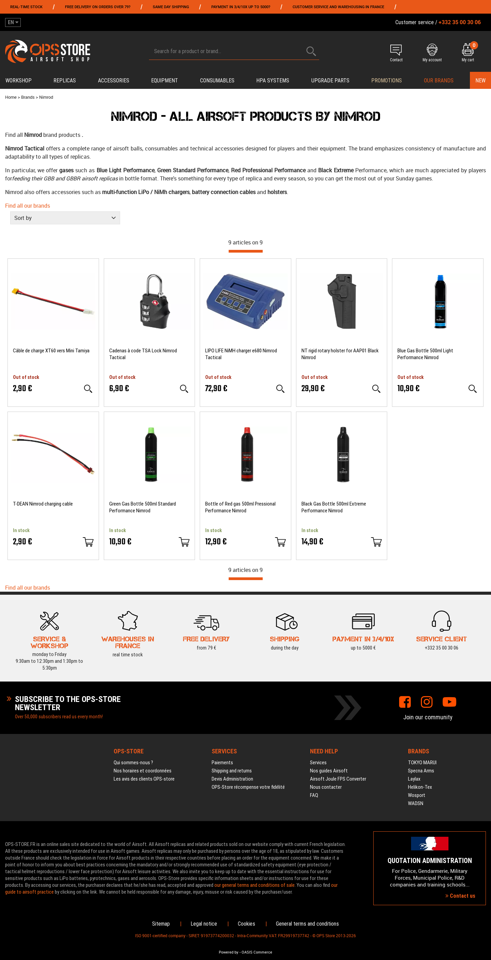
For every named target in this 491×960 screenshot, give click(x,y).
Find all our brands (27, 205)
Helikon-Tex (420, 787)
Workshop (18, 80)
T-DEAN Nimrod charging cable (43, 504)
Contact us (460, 896)
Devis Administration (232, 779)
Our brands (439, 80)
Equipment (164, 80)
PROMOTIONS (386, 80)
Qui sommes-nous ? (133, 762)
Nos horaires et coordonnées (142, 771)
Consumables (217, 80)
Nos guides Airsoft (329, 771)
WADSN (415, 803)
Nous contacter (326, 787)
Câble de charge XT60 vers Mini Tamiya (51, 351)
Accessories (113, 80)
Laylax (414, 779)
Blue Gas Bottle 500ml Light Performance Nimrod (425, 354)
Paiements (222, 762)
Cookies (246, 924)
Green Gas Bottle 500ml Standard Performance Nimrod (142, 507)
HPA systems (272, 80)
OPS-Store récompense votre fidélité (248, 787)
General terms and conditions (307, 924)
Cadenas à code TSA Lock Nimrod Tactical (143, 354)
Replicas (64, 80)
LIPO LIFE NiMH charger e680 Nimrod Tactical (241, 354)
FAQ (314, 795)
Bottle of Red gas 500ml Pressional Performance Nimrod (240, 507)
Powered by (229, 952)
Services (318, 762)
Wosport (416, 795)
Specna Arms (421, 771)
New (480, 80)
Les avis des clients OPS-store (144, 779)
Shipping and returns (232, 771)
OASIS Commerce (257, 952)
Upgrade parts (330, 80)
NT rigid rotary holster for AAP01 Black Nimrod (340, 354)
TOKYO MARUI (422, 762)
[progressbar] (246, 251)
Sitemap (161, 924)
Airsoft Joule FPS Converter (338, 779)
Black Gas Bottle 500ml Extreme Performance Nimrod (333, 507)
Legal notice (204, 924)
